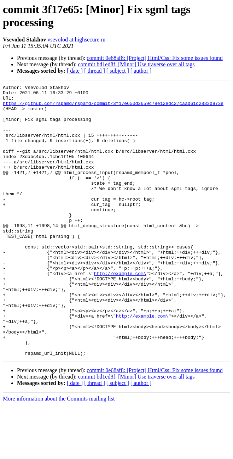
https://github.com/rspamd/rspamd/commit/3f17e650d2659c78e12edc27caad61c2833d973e (113, 107)
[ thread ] (94, 71)
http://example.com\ (120, 311)
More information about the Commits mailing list (59, 453)
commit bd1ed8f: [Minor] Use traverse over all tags (136, 64)
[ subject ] (117, 71)
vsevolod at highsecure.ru (76, 40)
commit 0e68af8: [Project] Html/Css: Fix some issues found (154, 58)
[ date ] (75, 71)
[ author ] (141, 71)
